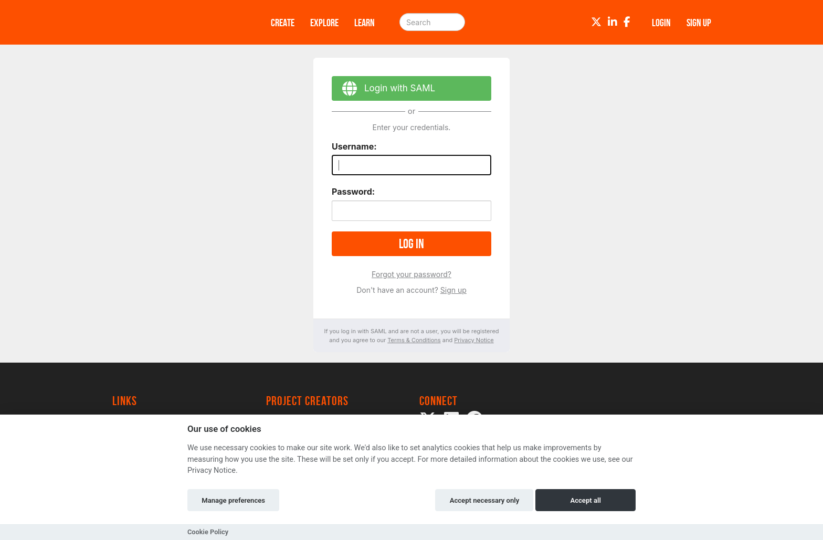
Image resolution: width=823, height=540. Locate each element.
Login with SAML (383, 90)
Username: (354, 146)
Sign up (453, 289)
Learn (364, 22)
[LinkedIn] (612, 22)
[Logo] (177, 22)
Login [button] (661, 22)
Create (282, 22)
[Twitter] (596, 22)
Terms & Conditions (413, 340)
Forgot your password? (411, 274)
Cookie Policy (207, 532)
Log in (411, 244)
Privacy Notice (473, 340)
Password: (353, 191)
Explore (324, 22)
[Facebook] (627, 22)
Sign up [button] (699, 22)
